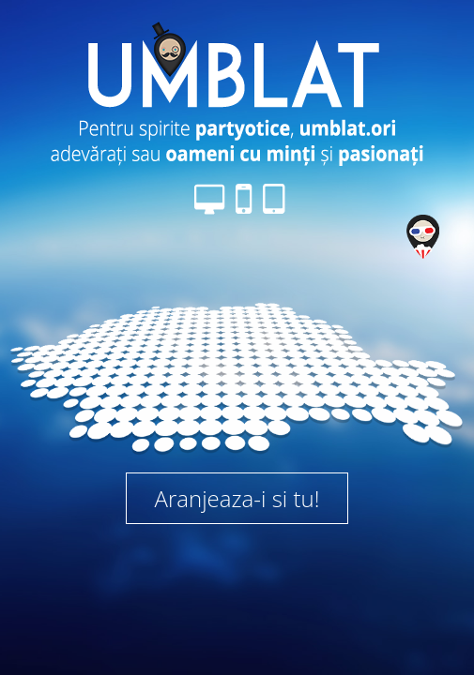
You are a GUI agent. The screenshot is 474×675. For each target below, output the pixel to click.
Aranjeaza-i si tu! (237, 498)
